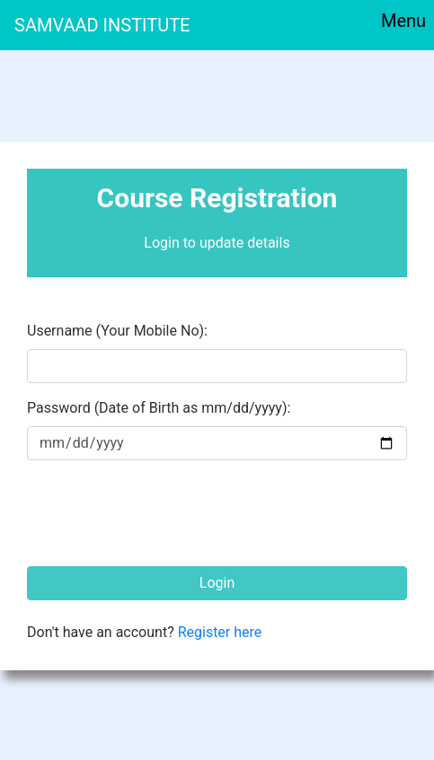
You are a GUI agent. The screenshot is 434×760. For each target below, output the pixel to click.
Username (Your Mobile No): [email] (117, 330)
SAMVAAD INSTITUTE (102, 25)
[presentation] (163, 510)
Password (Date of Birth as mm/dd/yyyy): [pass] (158, 407)
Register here (220, 632)
